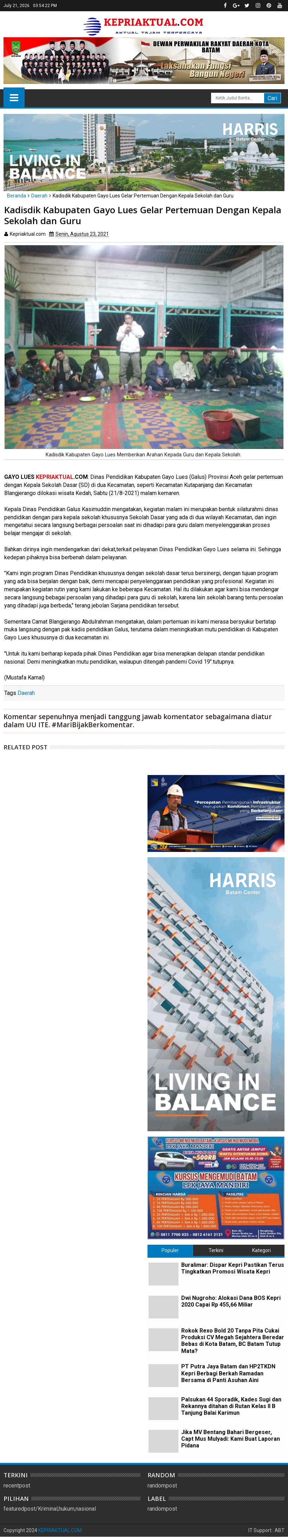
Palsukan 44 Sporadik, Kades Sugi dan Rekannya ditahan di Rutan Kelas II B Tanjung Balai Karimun (231, 1406)
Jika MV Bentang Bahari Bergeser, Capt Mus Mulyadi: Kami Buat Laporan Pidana (230, 1439)
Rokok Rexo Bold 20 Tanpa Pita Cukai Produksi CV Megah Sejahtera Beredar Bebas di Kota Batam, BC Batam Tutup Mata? (232, 1340)
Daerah (26, 693)
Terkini (216, 1250)
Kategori (261, 1250)
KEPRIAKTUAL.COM (60, 1530)
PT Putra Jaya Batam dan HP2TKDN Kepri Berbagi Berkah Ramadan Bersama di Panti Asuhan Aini (228, 1373)
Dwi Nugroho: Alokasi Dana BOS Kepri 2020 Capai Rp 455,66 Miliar (231, 1301)
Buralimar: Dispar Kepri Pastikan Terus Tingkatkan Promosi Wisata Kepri (232, 1268)
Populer (170, 1250)
